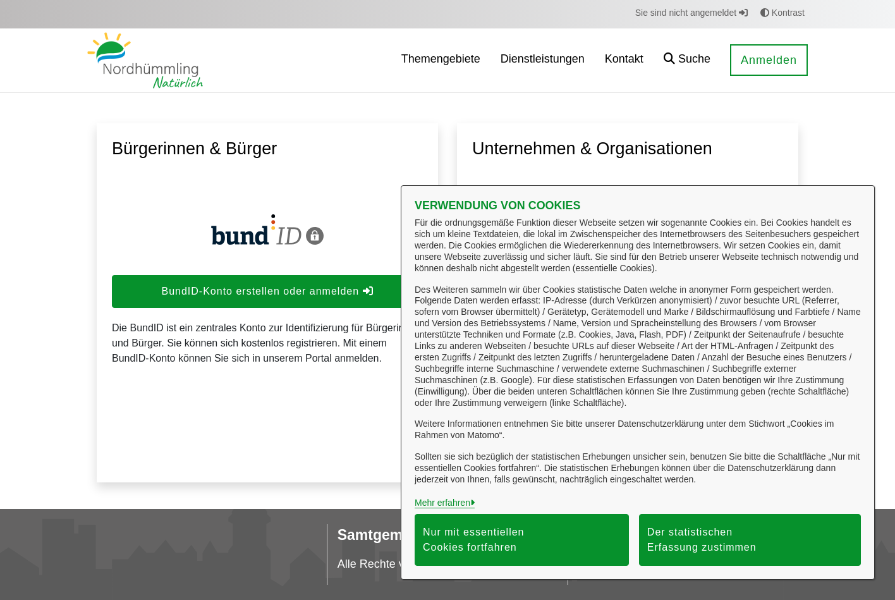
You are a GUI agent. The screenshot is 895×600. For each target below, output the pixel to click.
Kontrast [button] (782, 13)
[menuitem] (440, 60)
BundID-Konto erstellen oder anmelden (267, 291)
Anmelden (769, 60)
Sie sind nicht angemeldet (691, 13)
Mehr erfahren (442, 503)
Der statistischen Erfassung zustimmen (702, 540)
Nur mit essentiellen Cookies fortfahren (474, 540)
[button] (687, 60)
